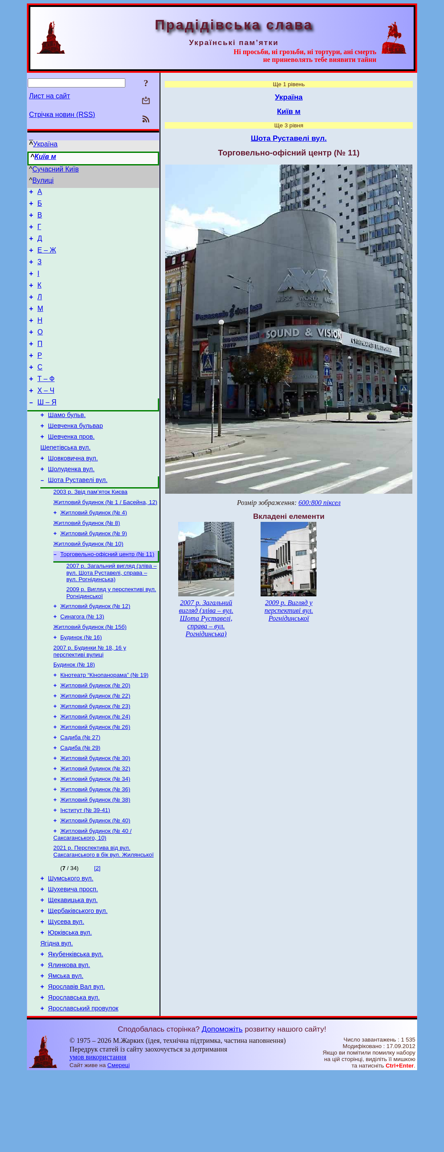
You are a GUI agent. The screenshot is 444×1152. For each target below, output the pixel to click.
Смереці (119, 1143)
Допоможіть (222, 1107)
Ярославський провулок (83, 1086)
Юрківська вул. (70, 1001)
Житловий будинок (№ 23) (95, 756)
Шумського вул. (71, 941)
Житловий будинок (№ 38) (95, 857)
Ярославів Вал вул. (76, 1062)
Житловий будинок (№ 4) (93, 549)
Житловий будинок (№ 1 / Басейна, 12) (105, 537)
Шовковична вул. (73, 489)
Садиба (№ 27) (80, 790)
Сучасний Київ (56, 169)
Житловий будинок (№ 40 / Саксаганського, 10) (92, 895)
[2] (97, 929)
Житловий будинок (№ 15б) (90, 671)
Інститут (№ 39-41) (85, 869)
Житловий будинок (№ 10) (88, 582)
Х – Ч (45, 413)
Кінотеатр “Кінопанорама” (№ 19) (104, 722)
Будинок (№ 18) (74, 711)
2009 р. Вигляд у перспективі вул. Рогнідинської (288, 610)
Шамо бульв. (67, 440)
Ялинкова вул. (69, 1038)
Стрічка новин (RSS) (62, 114)
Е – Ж (46, 258)
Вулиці (43, 180)
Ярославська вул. (74, 1074)
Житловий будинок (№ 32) (95, 824)
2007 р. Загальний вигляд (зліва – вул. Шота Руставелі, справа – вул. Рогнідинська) (111, 613)
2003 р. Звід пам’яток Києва (90, 526)
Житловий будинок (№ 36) (95, 846)
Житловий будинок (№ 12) (95, 648)
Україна (45, 144)
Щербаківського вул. (78, 977)
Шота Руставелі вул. (78, 513)
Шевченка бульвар (75, 453)
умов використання (97, 1135)
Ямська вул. (66, 1050)
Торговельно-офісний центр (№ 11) (107, 594)
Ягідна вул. (56, 1013)
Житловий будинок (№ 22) (95, 745)
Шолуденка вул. (71, 501)
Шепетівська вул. (65, 477)
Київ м (45, 156)
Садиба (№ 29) (80, 801)
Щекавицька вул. (73, 965)
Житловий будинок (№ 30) (95, 812)
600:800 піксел (319, 502)
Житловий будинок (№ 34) (95, 835)
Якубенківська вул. (75, 1026)
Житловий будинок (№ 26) (95, 779)
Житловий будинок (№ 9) (93, 571)
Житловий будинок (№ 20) (95, 734)
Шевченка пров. (71, 465)
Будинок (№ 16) (81, 682)
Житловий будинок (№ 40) (95, 880)
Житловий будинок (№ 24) (95, 767)
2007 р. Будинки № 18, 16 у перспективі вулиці (89, 697)
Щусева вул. (66, 989)
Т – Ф (46, 400)
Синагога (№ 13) (82, 660)
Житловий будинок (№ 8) (86, 560)
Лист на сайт (49, 96)
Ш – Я (46, 426)
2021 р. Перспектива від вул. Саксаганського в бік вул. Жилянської (103, 912)
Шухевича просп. (73, 953)
